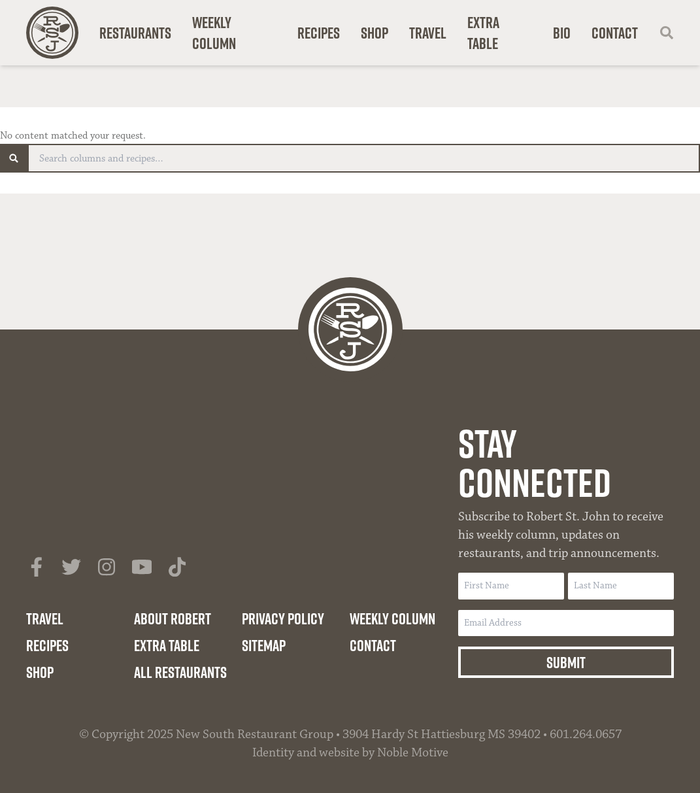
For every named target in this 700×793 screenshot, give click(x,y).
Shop (374, 33)
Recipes (318, 33)
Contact (615, 33)
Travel (427, 33)
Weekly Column (214, 32)
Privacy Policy (283, 618)
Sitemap (264, 645)
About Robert (172, 618)
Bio (562, 33)
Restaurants (135, 33)
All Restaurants (180, 672)
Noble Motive (412, 752)
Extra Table (483, 32)
